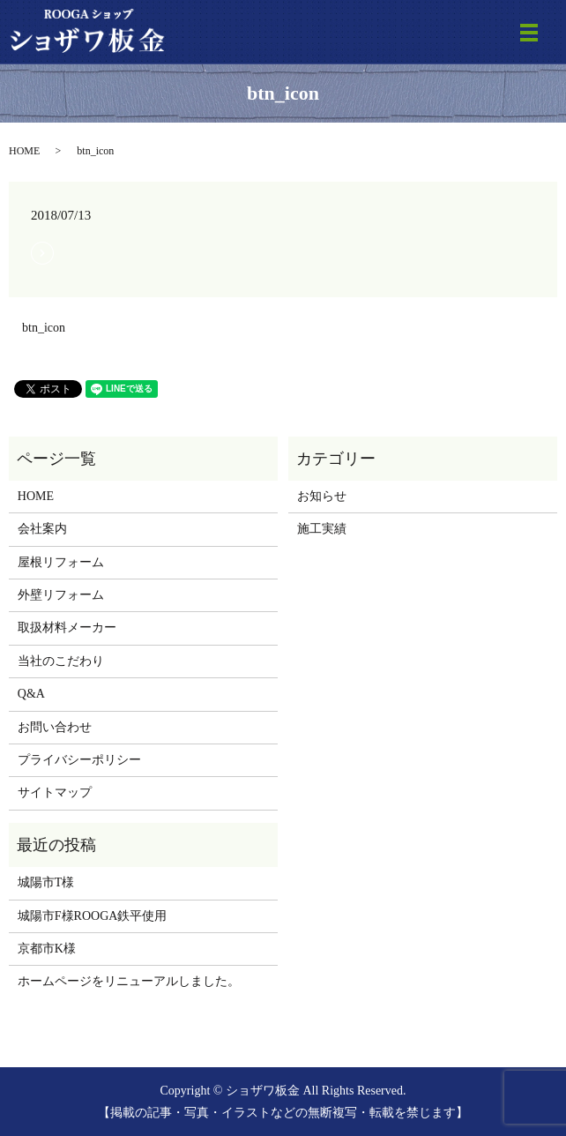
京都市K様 (47, 948)
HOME (24, 151)
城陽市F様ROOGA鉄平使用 (93, 916)
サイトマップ (55, 792)
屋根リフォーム (61, 562)
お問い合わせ (55, 727)
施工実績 (321, 528)
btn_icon (43, 327)
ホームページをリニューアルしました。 (129, 981)
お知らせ (321, 496)
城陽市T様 (46, 882)
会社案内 (42, 528)
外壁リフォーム (61, 595)
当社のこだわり (61, 661)
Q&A (31, 693)
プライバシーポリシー (79, 759)
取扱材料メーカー (67, 627)
